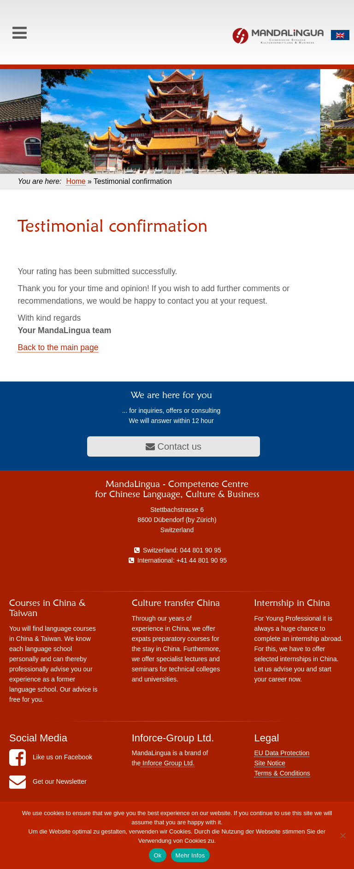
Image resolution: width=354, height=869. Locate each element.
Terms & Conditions (282, 773)
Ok (157, 855)
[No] (342, 835)
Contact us (173, 446)
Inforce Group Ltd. (168, 763)
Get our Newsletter (48, 781)
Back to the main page (58, 347)
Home (75, 181)
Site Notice (269, 763)
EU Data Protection (281, 753)
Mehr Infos (190, 855)
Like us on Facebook (50, 757)
